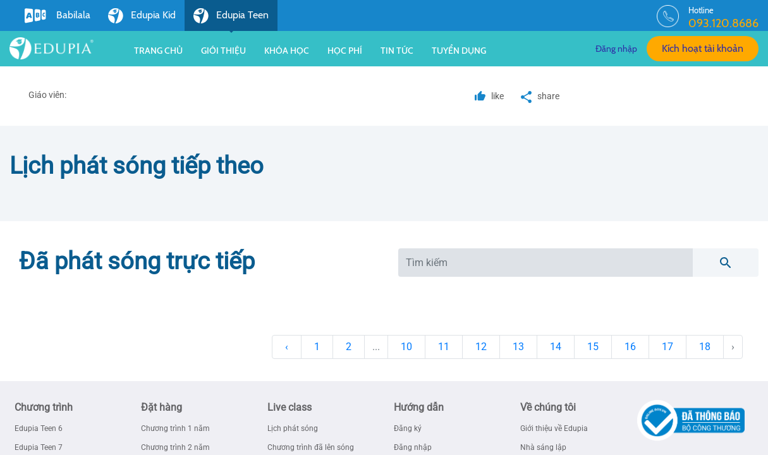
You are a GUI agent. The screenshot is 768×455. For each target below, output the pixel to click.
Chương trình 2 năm (175, 447)
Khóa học (286, 50)
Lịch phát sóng (292, 428)
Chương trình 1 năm (175, 428)
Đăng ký (408, 428)
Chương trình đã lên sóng (310, 447)
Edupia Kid (142, 15)
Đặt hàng (161, 407)
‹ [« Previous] (286, 347)
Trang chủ (158, 50)
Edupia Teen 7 (39, 447)
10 (406, 347)
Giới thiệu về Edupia (554, 428)
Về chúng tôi (548, 407)
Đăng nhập (616, 48)
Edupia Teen (231, 19)
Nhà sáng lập (543, 447)
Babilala (57, 15)
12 (481, 347)
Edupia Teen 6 (39, 428)
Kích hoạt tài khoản (702, 48)
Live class (289, 407)
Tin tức (397, 50)
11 (443, 347)
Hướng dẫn (419, 407)
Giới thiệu (223, 50)
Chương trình (44, 407)
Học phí (344, 50)
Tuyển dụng (459, 50)
